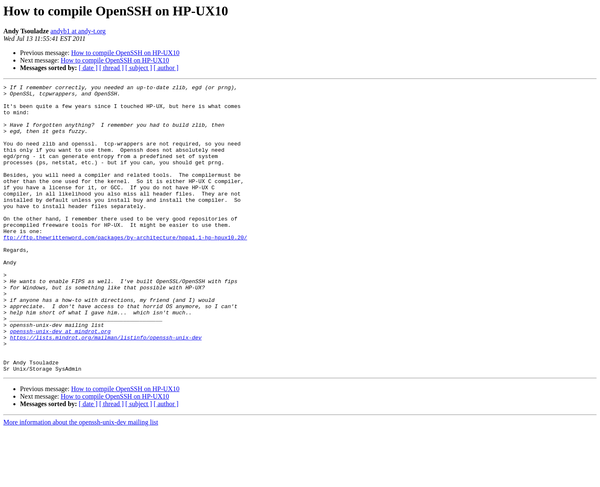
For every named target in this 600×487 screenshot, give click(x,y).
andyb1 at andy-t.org (78, 31)
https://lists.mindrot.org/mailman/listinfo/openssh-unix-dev (106, 388)
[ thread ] (111, 67)
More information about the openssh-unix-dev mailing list (80, 479)
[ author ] (166, 67)
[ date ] (88, 67)
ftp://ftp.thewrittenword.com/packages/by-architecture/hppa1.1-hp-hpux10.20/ (125, 268)
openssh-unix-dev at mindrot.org (60, 381)
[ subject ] (138, 67)
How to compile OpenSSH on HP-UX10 (125, 52)
